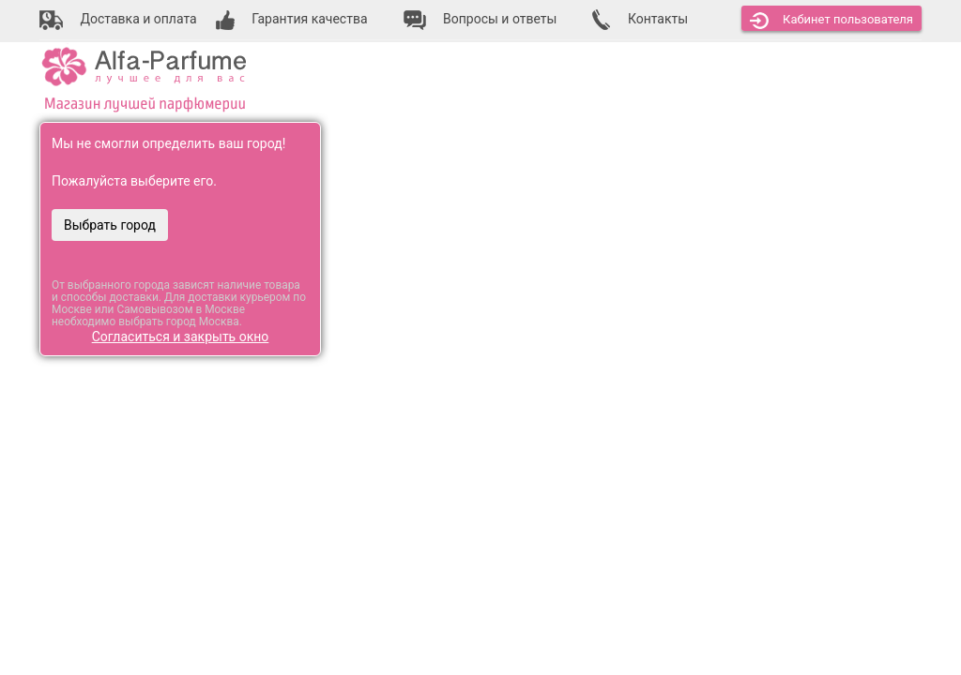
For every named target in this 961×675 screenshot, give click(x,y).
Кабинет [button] (831, 20)
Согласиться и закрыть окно (180, 336)
